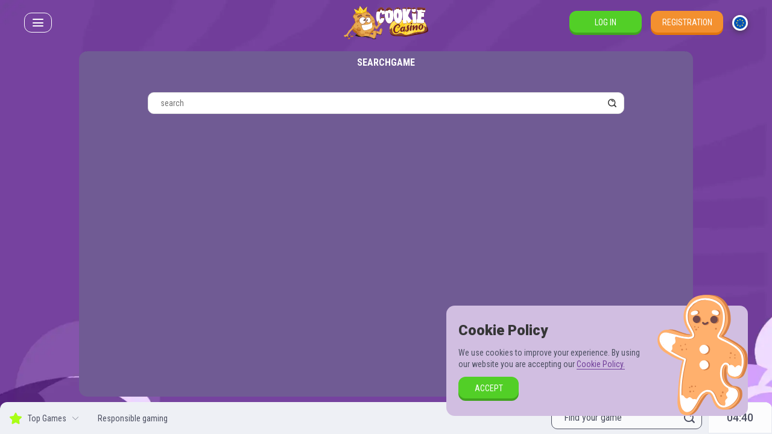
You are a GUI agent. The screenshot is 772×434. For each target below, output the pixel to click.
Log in (605, 22)
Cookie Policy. (601, 364)
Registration (687, 22)
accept (489, 388)
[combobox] (740, 23)
